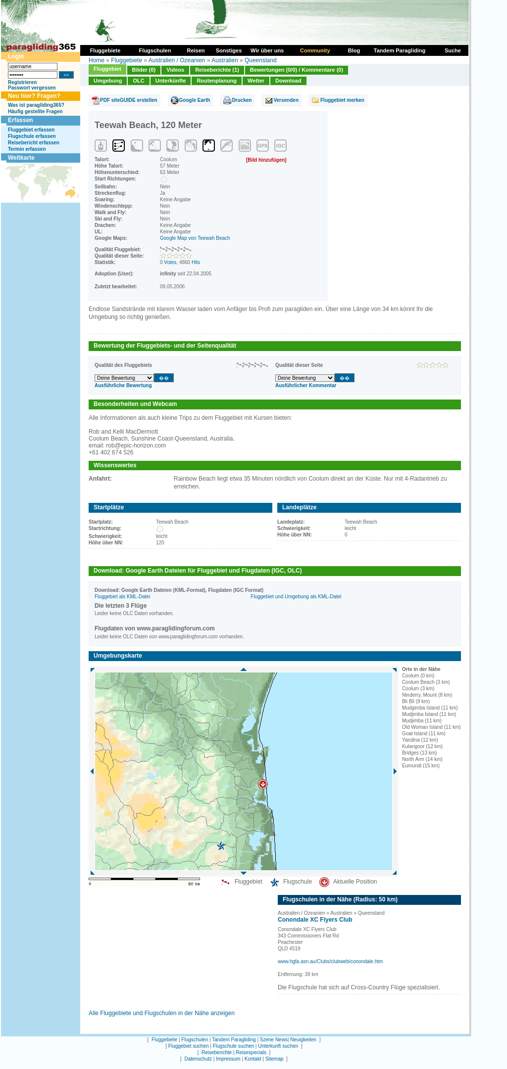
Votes (170, 262)
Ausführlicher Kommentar (305, 385)
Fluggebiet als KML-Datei (122, 596)
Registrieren (22, 82)
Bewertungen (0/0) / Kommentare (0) (296, 70)
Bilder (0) (144, 70)
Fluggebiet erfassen (31, 130)
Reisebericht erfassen (33, 142)
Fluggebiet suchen (188, 1046)
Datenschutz (198, 1059)
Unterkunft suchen (278, 1046)
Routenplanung (217, 81)
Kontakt (253, 1059)
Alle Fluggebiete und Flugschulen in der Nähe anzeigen (162, 1013)
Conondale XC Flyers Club (315, 919)
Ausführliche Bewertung (123, 385)
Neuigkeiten (303, 1039)
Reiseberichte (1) (217, 70)
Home (96, 60)
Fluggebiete (126, 60)
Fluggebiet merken (342, 100)
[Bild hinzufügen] (266, 160)
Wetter (256, 81)
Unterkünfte (170, 81)
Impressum (228, 1059)
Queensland (261, 60)
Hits (196, 262)
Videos (175, 70)
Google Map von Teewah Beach (195, 238)
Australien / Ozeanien (177, 60)
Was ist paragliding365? (36, 105)
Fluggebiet (107, 69)
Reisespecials (251, 1052)
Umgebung (108, 81)
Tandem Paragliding (233, 1039)
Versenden (286, 100)
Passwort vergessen (32, 87)
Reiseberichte (217, 1052)
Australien (224, 60)
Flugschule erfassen (32, 136)
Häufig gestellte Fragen (35, 111)
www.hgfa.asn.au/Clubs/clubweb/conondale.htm (330, 961)
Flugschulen (194, 1039)
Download (288, 81)
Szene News (274, 1039)
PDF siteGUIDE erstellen (128, 100)
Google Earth (194, 100)
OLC (138, 81)
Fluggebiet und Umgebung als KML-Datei (296, 596)
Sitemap (274, 1059)
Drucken (242, 100)
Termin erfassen (27, 149)
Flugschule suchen (233, 1046)
